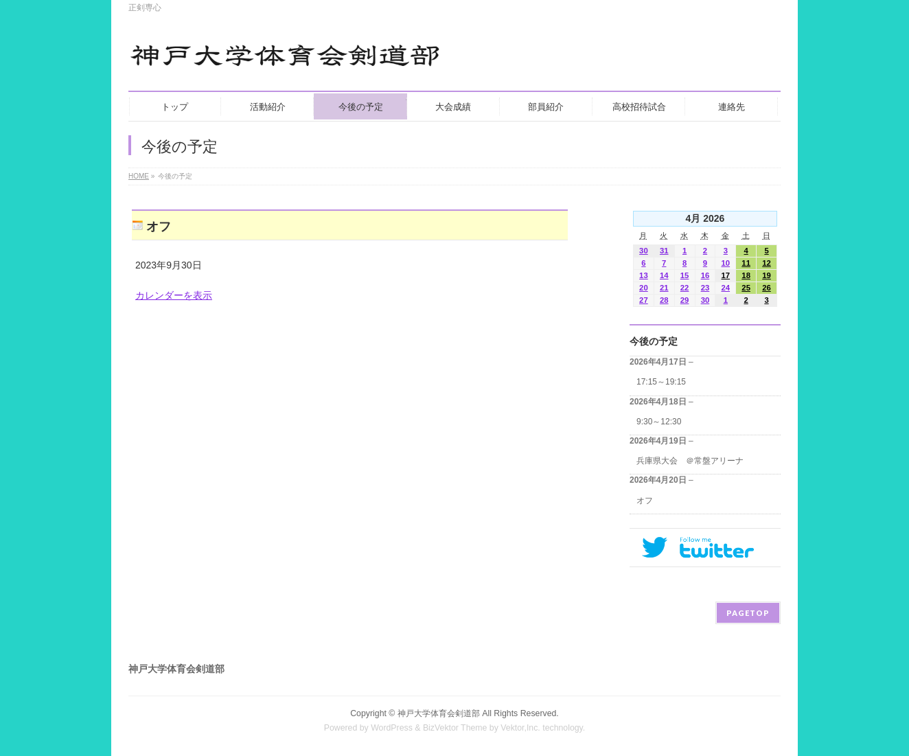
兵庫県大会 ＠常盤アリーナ (690, 461)
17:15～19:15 (661, 382)
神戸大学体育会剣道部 (439, 713)
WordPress (392, 728)
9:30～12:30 (658, 421)
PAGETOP (748, 612)
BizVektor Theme (455, 728)
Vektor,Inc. (520, 728)
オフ (644, 500)
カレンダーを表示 (173, 295)
